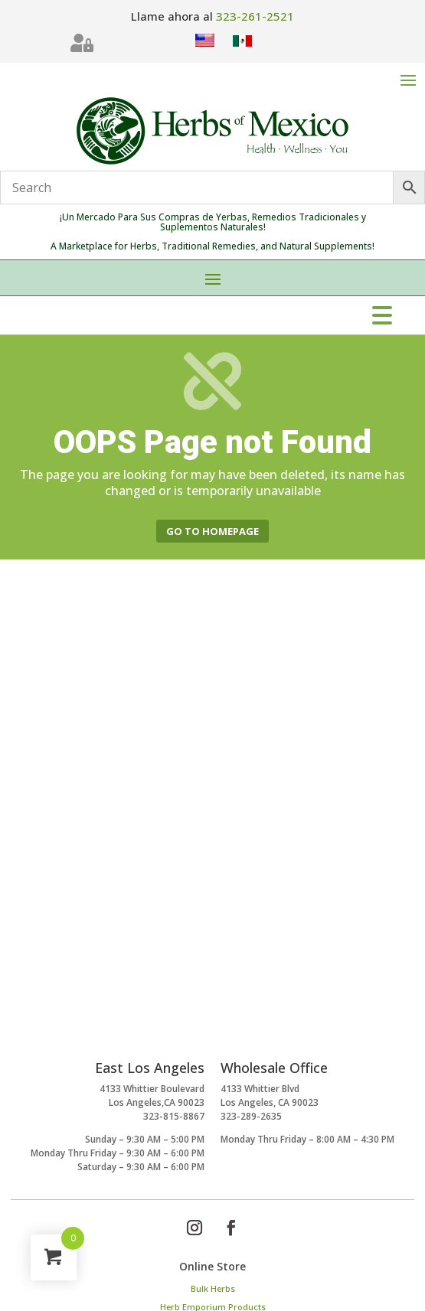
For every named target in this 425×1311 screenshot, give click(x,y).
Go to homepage (212, 531)
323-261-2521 (255, 16)
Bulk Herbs (213, 1288)
